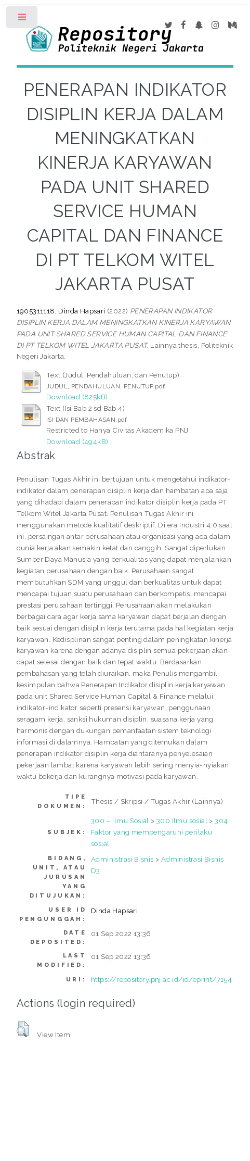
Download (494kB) (77, 441)
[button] (23, 1029)
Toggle (22, 19)
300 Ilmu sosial (181, 820)
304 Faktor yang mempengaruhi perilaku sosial (159, 832)
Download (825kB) (77, 397)
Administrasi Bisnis (122, 859)
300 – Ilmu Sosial (120, 820)
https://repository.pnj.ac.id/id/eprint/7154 (161, 979)
